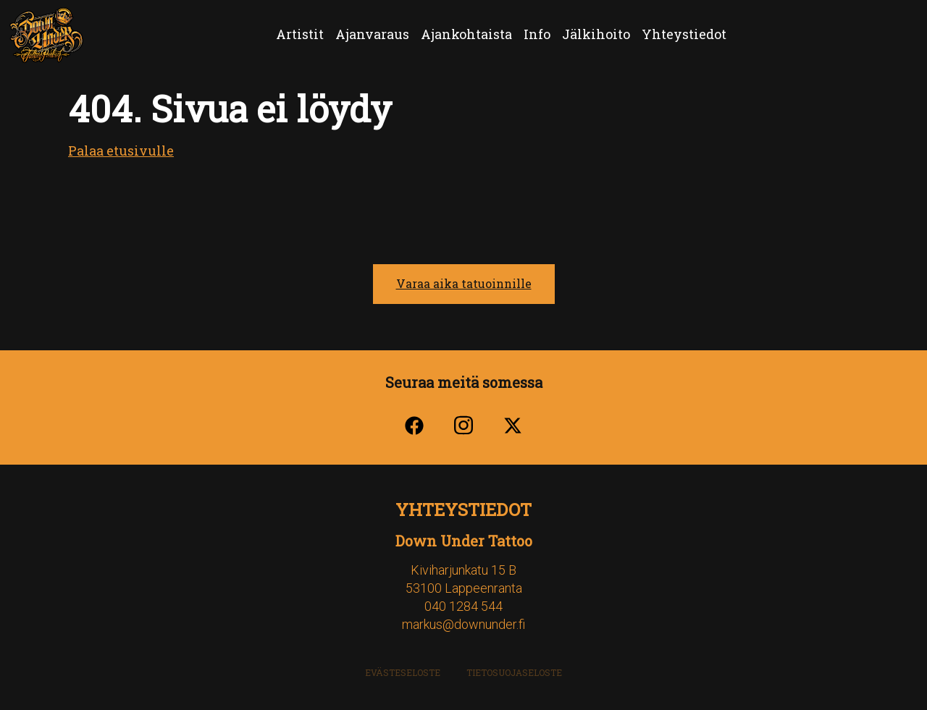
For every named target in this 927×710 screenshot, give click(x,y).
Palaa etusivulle (121, 150)
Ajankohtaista (466, 34)
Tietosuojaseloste (514, 672)
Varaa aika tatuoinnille (464, 283)
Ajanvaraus (372, 34)
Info (537, 34)
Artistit (300, 34)
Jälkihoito (596, 34)
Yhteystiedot (684, 34)
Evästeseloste (402, 672)
